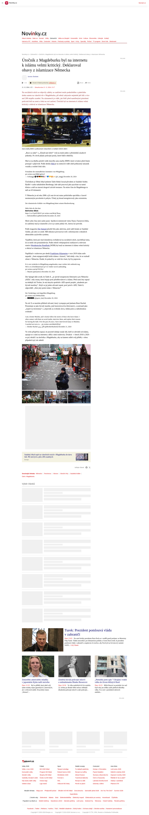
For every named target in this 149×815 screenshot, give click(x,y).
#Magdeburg (60, 172)
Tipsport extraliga (62, 769)
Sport (72, 41)
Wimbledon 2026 (62, 775)
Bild (53, 164)
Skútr (56, 797)
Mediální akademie (65, 808)
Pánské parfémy (119, 801)
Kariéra (50, 808)
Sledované (112, 41)
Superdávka (74, 794)
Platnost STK (115, 783)
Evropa (26, 459)
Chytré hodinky (107, 801)
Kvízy (77, 41)
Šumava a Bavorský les (100, 775)
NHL (58, 781)
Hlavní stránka (26, 38)
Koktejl (106, 38)
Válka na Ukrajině (63, 38)
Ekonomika (92, 38)
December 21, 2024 (64, 327)
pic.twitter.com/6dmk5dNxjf (51, 324)
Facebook (30, 808)
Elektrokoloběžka (65, 797)
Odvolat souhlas (99, 808)
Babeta (51, 797)
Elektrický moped (78, 797)
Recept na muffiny (81, 772)
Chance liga (43, 781)
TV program (96, 41)
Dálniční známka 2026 (118, 772)
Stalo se (35, 38)
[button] (56, 127)
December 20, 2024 (69, 176)
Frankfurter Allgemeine (59, 253)
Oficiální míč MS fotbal (65, 790)
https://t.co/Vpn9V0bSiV (33, 213)
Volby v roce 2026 (27, 769)
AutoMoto (35, 41)
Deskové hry (89, 801)
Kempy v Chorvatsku (99, 769)
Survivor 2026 (118, 790)
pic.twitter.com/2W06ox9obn (35, 295)
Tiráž (56, 808)
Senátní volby (26, 775)
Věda (41, 41)
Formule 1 (60, 778)
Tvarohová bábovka (81, 778)
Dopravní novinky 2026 (118, 775)
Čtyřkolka (115, 797)
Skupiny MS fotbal (45, 775)
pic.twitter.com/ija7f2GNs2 (34, 269)
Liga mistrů (43, 783)
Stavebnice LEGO (56, 801)
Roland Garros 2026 (63, 772)
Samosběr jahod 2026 (92, 790)
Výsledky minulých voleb (30, 778)
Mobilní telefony (44, 801)
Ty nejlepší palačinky (81, 769)
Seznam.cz (142, 3)
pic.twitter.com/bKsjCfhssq (51, 213)
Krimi (80, 38)
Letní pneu (80, 801)
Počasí (89, 41)
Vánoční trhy (64, 473)
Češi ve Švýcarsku (99, 778)
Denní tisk (105, 41)
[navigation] (2, 3)
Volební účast (26, 783)
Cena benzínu (78, 790)
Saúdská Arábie (75, 473)
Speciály (83, 41)
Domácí (41, 38)
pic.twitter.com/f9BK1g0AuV (35, 174)
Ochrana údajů (87, 808)
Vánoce (55, 473)
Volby (47, 38)
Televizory (98, 801)
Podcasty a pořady (64, 41)
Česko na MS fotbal (46, 778)
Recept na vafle (80, 781)
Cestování (47, 41)
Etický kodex (77, 808)
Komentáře (74, 38)
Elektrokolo (43, 797)
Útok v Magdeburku (28, 476)
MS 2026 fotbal (44, 769)
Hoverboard (106, 797)
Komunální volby (27, 772)
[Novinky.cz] (34, 34)
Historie (54, 41)
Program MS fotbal (46, 772)
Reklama (44, 808)
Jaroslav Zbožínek (33, 76)
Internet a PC (26, 41)
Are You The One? (107, 790)
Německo (39, 473)
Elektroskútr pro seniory (93, 797)
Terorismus (47, 473)
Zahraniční (53, 38)
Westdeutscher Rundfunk (40, 245)
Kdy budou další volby (29, 781)
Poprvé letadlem (98, 772)
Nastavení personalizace (114, 808)
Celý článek (74, 645)
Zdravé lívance (80, 775)
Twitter (37, 808)
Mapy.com (39, 790)
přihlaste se (52, 83)
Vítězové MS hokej (63, 783)
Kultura (86, 38)
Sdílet (88, 83)
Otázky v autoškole (117, 781)
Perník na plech (80, 783)
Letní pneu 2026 (116, 769)
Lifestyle (100, 38)
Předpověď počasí (50, 790)
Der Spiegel (42, 229)
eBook (80, 83)
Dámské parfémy (69, 801)
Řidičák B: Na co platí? (118, 778)
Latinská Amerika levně (100, 781)
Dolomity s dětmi (98, 783)
